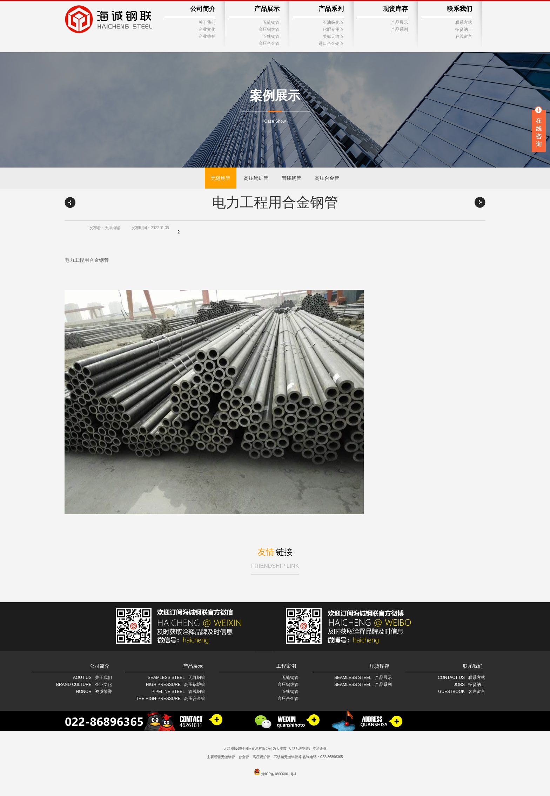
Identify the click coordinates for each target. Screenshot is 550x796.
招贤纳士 (463, 29)
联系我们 (459, 8)
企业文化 (207, 29)
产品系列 (331, 8)
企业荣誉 (207, 36)
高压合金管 (269, 43)
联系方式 (463, 22)
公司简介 (202, 8)
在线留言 (463, 36)
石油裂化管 (333, 22)
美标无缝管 (333, 36)
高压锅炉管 (269, 29)
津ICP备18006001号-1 (278, 774)
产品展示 (267, 8)
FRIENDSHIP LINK (275, 566)
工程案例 (286, 666)
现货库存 (395, 8)
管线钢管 (271, 36)
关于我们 (207, 22)
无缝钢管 (271, 22)
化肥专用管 (333, 29)
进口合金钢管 (331, 43)
